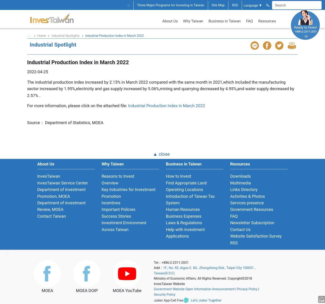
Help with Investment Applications (185, 232)
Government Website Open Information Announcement (194, 289)
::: (128, 5)
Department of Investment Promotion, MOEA (61, 192)
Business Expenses (184, 216)
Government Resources (251, 209)
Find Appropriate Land (186, 183)
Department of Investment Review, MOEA (61, 206)
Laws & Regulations (184, 222)
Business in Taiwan (225, 21)
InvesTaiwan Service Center (62, 183)
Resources (267, 21)
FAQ (249, 21)
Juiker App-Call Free (168, 300)
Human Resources (183, 209)
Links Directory (244, 189)
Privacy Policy (247, 289)
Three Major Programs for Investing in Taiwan (170, 5)
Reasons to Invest (118, 176)
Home (41, 36)
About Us (170, 21)
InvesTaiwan (48, 176)
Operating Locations (184, 189)
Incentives (111, 202)
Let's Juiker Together (206, 300)
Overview (110, 183)
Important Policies (118, 209)
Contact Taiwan (51, 216)
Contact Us (240, 229)
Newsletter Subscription (252, 222)
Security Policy (165, 294)
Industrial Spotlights (65, 36)
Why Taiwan (193, 21)
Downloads (240, 176)
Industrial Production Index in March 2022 (166, 105)
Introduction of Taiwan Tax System (190, 199)
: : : (29, 36)
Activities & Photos (247, 196)
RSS (235, 5)
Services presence (247, 202)
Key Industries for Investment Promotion (129, 192)
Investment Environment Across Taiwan (124, 226)
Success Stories (116, 216)
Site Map (218, 5)
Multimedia (240, 183)
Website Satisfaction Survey (256, 236)
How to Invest (178, 176)
